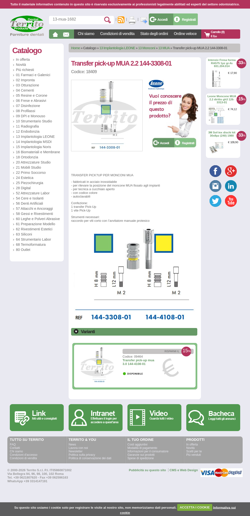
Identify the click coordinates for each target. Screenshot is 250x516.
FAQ (13, 444)
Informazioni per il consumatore (147, 451)
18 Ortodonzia (27, 157)
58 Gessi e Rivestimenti (34, 214)
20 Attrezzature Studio (33, 162)
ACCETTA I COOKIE (195, 507)
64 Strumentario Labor (33, 239)
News (72, 444)
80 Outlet (23, 250)
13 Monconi (146, 48)
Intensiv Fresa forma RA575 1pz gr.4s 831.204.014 (222, 63)
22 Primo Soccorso (31, 173)
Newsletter (76, 451)
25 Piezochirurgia (29, 183)
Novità (21, 65)
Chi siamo (86, 34)
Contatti (15, 448)
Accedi (162, 20)
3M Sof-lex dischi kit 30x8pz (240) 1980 (222, 134)
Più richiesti (25, 70)
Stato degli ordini (154, 34)
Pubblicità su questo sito (147, 470)
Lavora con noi (78, 448)
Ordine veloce (185, 34)
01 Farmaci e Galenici (33, 75)
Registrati (189, 20)
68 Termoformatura (31, 244)
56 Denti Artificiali (29, 203)
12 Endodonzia (27, 131)
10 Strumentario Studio (34, 121)
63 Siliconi (24, 234)
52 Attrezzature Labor (33, 193)
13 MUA (164, 48)
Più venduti (193, 455)
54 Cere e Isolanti (30, 198)
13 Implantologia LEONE (117, 48)
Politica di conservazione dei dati (90, 458)
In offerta (23, 59)
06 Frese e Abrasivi (31, 101)
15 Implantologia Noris (33, 147)
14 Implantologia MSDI (34, 142)
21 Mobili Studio (28, 167)
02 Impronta (25, 80)
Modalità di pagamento (142, 448)
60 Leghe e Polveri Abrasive (38, 219)
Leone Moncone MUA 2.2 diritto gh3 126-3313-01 (221, 99)
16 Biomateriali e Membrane (38, 152)
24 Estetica (24, 178)
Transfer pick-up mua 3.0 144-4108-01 (138, 362)
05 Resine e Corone (31, 95)
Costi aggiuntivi (137, 444)
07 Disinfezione (28, 106)
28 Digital (23, 188)
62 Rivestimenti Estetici (34, 229)
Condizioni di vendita (117, 34)
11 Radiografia (27, 126)
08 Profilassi (25, 111)
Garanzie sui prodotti (141, 455)
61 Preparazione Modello (35, 224)
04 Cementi (25, 90)
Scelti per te (194, 451)
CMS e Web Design (184, 470)
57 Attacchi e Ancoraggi (34, 209)
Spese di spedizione (140, 458)
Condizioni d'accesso (23, 455)
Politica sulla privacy (82, 455)
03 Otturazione (27, 85)
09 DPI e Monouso (30, 116)
